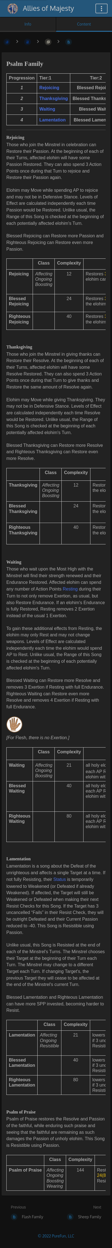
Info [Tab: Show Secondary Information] (27, 24)
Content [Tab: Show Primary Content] (84, 24)
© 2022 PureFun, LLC (56, 1236)
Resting (71, 589)
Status (59, 879)
